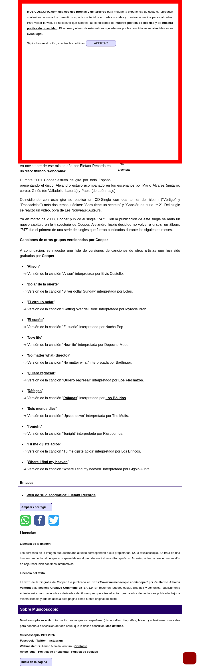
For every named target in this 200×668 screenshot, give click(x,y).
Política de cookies (84, 651)
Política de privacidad (53, 651)
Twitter (53, 520)
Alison (33, 266)
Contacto (80, 646)
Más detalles (114, 626)
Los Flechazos (130, 380)
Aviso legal (28, 651)
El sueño (35, 320)
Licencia (124, 169)
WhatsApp (25, 520)
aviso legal (34, 34)
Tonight (34, 426)
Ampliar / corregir (33, 507)
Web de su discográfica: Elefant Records (61, 495)
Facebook (39, 520)
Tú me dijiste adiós (44, 444)
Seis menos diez (42, 409)
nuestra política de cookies (134, 22)
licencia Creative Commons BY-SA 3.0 (65, 587)
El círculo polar (41, 302)
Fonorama (56, 171)
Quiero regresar (41, 373)
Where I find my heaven (48, 462)
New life (34, 337)
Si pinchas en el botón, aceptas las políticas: (56, 43)
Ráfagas (35, 391)
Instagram (55, 640)
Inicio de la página (34, 662)
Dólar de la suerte (43, 284)
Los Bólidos (115, 398)
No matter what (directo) (48, 355)
